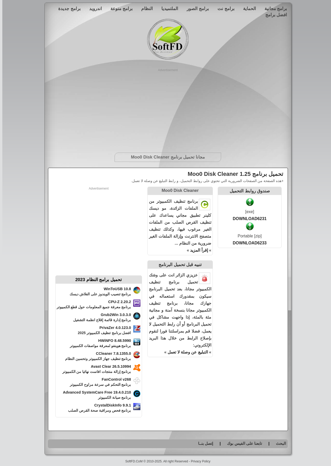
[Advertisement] (165, 108)
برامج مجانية (273, 8)
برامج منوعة (119, 8)
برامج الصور (195, 8)
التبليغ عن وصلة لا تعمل (185, 352)
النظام (145, 8)
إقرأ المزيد (196, 250)
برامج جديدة (67, 8)
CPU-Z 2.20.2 (117, 302)
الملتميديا (167, 8)
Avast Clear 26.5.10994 (108, 366)
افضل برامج (274, 14)
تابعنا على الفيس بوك (242, 443)
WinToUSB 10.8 (115, 289)
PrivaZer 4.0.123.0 (113, 328)
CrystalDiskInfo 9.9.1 (110, 405)
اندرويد (93, 8)
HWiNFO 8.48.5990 (112, 341)
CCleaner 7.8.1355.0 (111, 353)
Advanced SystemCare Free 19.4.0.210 (95, 392)
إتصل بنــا (203, 443)
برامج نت (223, 8)
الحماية (247, 8)
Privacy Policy (198, 461)
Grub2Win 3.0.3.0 (113, 315)
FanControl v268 (114, 379)
